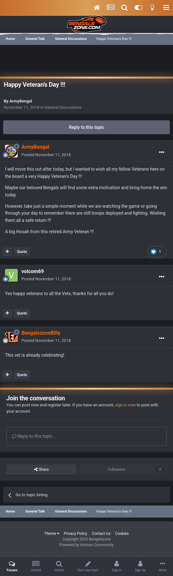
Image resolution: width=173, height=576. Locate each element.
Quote (22, 252)
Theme (51, 533)
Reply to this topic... (34, 436)
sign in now (125, 405)
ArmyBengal (20, 101)
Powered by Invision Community (86, 545)
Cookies (122, 533)
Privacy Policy (75, 533)
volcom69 (32, 271)
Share (41, 469)
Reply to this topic (86, 127)
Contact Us (101, 533)
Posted (46, 154)
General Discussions (63, 107)
